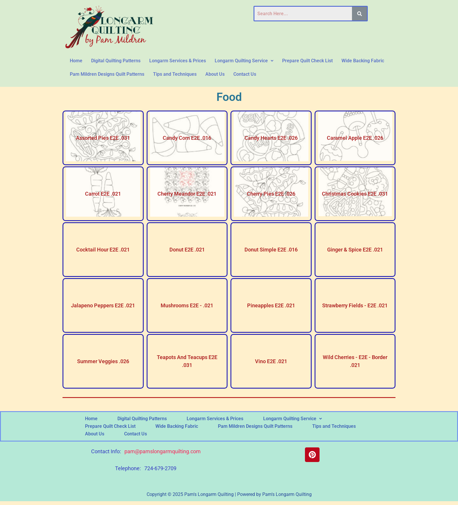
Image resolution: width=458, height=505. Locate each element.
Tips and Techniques (175, 74)
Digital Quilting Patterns (115, 60)
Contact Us (244, 74)
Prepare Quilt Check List (307, 60)
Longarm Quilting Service (244, 60)
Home (76, 60)
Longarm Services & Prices (177, 60)
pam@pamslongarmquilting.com (162, 451)
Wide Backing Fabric (362, 60)
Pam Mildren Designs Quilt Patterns (107, 74)
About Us (215, 74)
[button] (244, 61)
